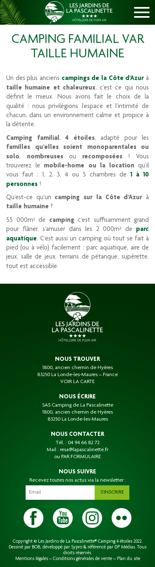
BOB (36, 547)
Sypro (76, 547)
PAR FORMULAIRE (81, 457)
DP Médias (124, 547)
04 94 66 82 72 (84, 443)
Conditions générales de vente (82, 558)
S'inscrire (112, 492)
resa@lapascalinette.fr (84, 450)
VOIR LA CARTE (77, 382)
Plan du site (128, 558)
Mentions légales (31, 558)
